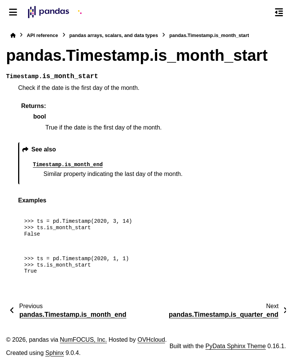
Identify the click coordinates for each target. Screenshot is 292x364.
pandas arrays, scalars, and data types (114, 35)
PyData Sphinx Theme (235, 346)
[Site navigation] (13, 12)
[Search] (263, 12)
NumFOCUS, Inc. (83, 339)
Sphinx (54, 353)
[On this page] (279, 12)
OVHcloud (151, 339)
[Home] (12, 35)
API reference (42, 35)
